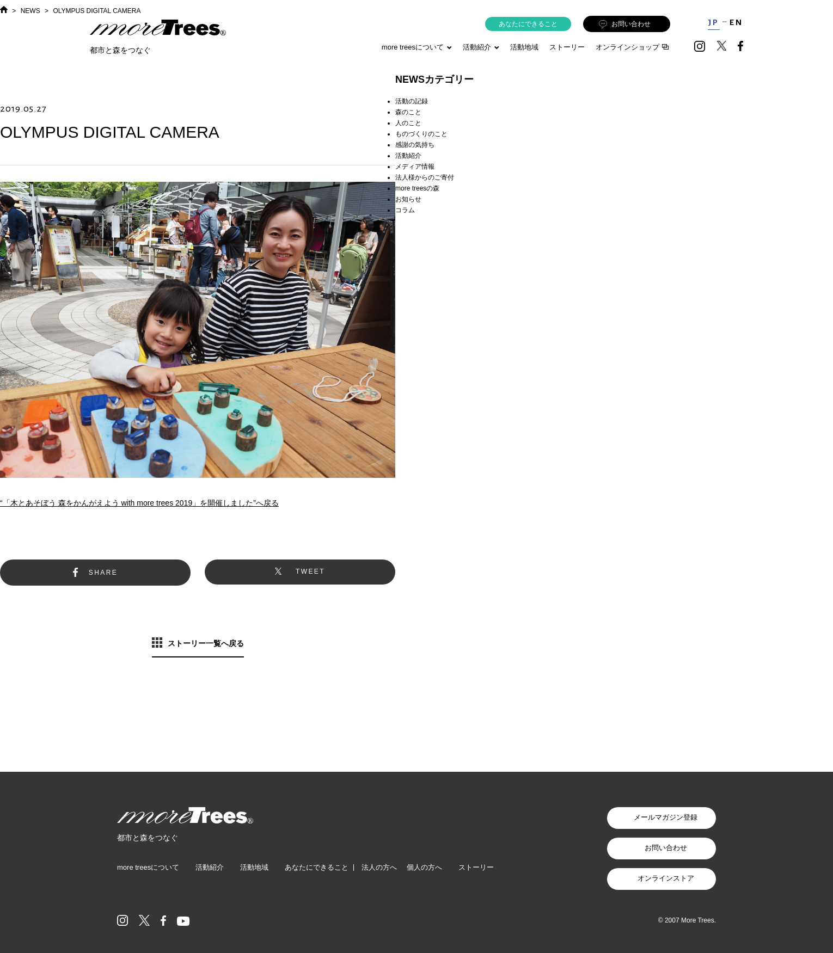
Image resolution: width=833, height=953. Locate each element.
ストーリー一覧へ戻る (206, 643)
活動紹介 (408, 155)
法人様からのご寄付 (424, 177)
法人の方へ (379, 867)
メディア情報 (414, 166)
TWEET (310, 571)
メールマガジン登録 (665, 817)
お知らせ (408, 199)
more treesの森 (417, 188)
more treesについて (417, 47)
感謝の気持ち (414, 145)
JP (713, 22)
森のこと (408, 112)
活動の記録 (411, 101)
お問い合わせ (625, 24)
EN (736, 22)
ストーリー (567, 47)
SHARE (103, 572)
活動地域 (524, 47)
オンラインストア (666, 878)
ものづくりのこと (421, 134)
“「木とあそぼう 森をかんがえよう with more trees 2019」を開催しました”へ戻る (139, 503)
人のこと (408, 123)
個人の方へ (424, 867)
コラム (405, 210)
